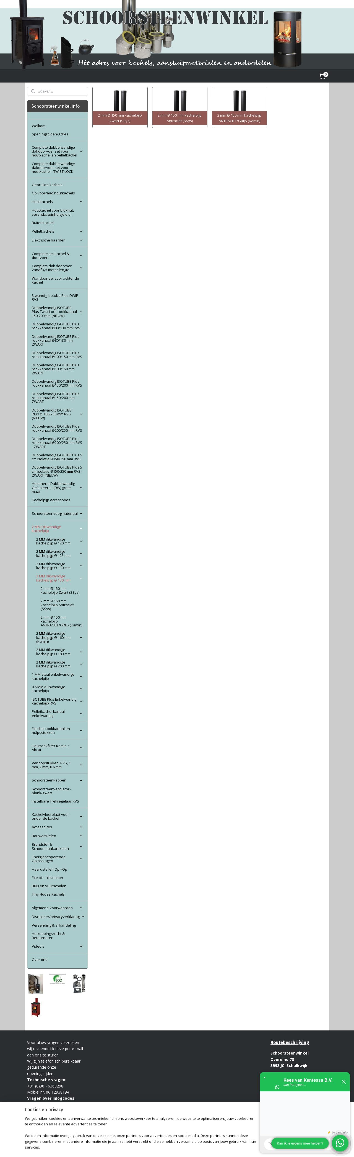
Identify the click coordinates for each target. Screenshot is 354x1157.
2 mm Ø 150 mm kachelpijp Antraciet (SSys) (57, 604)
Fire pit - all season (47, 877)
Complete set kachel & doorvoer (57, 255)
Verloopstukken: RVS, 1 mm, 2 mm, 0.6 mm (57, 764)
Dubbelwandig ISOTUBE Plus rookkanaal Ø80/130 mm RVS (56, 326)
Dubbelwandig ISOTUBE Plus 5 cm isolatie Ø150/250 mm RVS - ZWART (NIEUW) (57, 471)
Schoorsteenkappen (57, 780)
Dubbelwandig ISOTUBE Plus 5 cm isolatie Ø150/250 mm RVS (57, 456)
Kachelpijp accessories (51, 499)
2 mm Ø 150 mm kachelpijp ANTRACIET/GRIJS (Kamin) (61, 621)
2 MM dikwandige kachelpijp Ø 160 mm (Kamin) (59, 637)
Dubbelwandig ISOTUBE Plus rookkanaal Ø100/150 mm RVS (57, 354)
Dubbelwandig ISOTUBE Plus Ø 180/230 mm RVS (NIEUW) (57, 414)
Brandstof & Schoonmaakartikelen (57, 846)
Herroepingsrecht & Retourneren (48, 935)
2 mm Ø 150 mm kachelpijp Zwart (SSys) (60, 590)
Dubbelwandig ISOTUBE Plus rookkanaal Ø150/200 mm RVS (57, 383)
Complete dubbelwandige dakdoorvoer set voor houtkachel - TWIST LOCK (53, 167)
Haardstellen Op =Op (49, 869)
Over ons (39, 959)
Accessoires (57, 826)
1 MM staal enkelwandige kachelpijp (57, 676)
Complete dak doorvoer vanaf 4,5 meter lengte (57, 267)
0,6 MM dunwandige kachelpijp (57, 688)
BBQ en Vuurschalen (49, 885)
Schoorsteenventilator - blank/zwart (51, 790)
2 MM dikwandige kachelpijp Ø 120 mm (59, 541)
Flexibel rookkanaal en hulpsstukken (57, 730)
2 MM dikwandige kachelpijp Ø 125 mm (59, 553)
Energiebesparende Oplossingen (57, 858)
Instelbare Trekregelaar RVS (55, 801)
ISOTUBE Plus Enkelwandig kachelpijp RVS (57, 701)
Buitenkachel (43, 222)
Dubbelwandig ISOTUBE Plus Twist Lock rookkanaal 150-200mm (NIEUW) (57, 311)
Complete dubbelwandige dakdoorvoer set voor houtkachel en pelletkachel (57, 151)
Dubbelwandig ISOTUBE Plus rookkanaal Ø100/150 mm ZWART (55, 369)
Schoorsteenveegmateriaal (57, 513)
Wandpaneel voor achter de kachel (55, 280)
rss (175, 1147)
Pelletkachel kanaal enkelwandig (57, 713)
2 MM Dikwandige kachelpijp (57, 528)
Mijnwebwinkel (244, 1147)
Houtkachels (57, 201)
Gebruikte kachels (47, 184)
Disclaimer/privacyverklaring (58, 916)
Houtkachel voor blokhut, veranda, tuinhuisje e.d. (53, 212)
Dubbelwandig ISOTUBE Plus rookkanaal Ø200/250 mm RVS (57, 428)
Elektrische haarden (57, 240)
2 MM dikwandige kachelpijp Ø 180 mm (59, 651)
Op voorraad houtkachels (53, 193)
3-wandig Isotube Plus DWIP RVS (55, 297)
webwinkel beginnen (196, 1147)
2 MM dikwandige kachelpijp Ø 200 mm (59, 664)
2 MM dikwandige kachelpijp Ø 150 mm (59, 578)
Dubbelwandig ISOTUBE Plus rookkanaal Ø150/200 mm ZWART (55, 397)
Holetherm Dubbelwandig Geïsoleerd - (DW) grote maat (57, 487)
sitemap (163, 1147)
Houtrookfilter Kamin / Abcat (57, 747)
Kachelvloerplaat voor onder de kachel (57, 816)
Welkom (38, 125)
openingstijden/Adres (50, 134)
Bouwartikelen (57, 835)
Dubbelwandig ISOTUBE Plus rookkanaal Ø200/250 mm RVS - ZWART (57, 442)
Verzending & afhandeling (54, 925)
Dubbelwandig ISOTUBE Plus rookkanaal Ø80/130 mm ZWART (55, 340)
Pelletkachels (57, 231)
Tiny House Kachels (48, 894)
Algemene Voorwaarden (57, 907)
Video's (57, 946)
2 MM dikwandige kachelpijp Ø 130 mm (59, 565)
